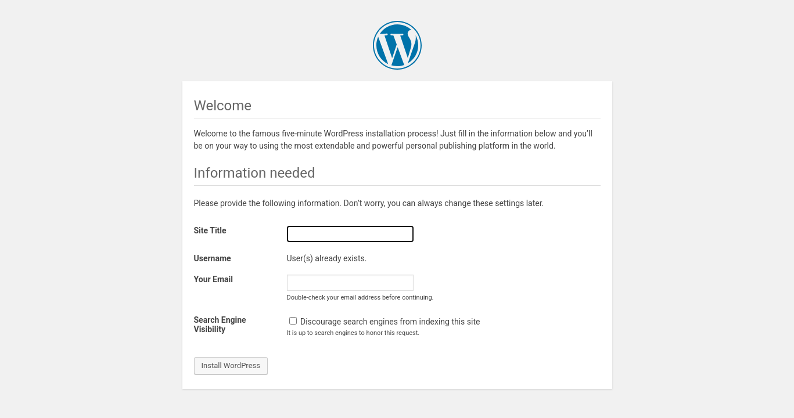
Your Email (213, 279)
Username (212, 258)
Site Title (210, 230)
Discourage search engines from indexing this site (384, 321)
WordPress (397, 45)
